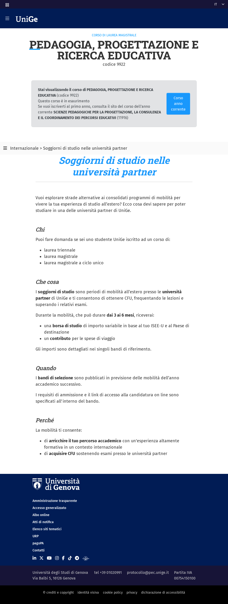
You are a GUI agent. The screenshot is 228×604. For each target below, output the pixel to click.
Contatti (39, 550)
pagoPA (38, 543)
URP (36, 536)
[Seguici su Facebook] (63, 558)
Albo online (41, 515)
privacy (131, 593)
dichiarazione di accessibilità (163, 593)
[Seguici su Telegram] (77, 558)
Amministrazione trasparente (55, 501)
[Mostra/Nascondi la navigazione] (7, 18)
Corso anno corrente (178, 104)
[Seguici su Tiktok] (70, 558)
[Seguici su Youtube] (49, 558)
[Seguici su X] (41, 558)
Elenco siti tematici (47, 529)
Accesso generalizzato (49, 508)
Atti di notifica (43, 522)
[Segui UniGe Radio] (85, 558)
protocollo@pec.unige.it (148, 572)
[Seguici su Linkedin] (34, 558)
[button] (6, 3)
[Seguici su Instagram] (57, 558)
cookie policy (113, 593)
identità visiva (88, 593)
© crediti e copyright (58, 593)
